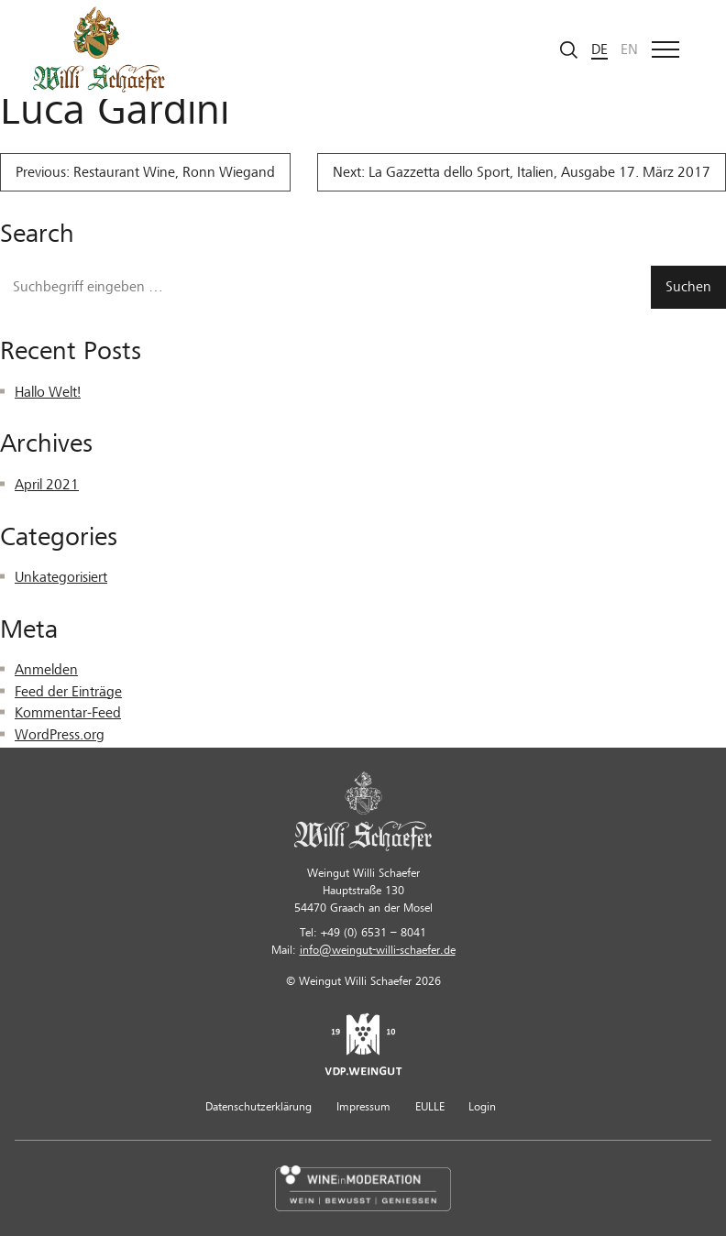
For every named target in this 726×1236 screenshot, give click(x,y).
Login (482, 1106)
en (629, 49)
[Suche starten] (569, 50)
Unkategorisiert (61, 577)
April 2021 (47, 484)
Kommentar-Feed (68, 713)
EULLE (430, 1106)
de (599, 49)
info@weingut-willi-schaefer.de (378, 950)
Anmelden (46, 670)
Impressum (363, 1106)
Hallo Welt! (48, 392)
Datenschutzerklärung (258, 1106)
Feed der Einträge (68, 692)
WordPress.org (59, 735)
